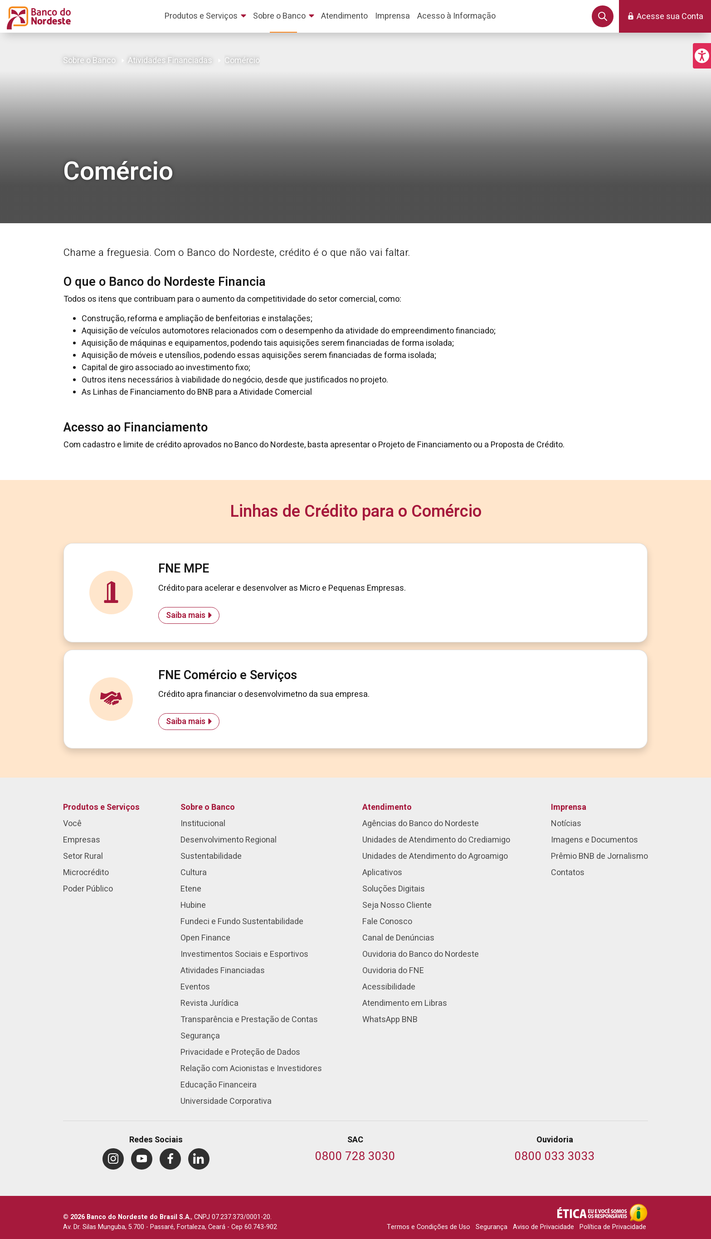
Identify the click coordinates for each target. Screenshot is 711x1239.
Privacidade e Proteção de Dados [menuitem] (240, 1052)
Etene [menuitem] (190, 889)
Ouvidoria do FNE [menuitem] (393, 971)
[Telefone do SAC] (355, 1157)
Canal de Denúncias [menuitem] (398, 938)
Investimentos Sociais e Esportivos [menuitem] (244, 954)
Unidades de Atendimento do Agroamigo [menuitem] (435, 856)
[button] (702, 56)
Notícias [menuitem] (566, 824)
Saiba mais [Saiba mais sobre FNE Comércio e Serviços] (185, 721)
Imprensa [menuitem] (568, 807)
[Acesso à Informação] (638, 1212)
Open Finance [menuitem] (205, 938)
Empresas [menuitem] (81, 840)
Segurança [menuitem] (200, 1036)
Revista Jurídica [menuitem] (209, 1003)
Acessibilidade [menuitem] (388, 987)
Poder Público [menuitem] (88, 889)
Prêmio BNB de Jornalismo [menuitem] (599, 856)
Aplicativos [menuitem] (382, 873)
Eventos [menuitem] (195, 987)
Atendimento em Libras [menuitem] (404, 1003)
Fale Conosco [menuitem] (387, 922)
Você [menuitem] (72, 824)
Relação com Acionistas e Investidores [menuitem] (251, 1069)
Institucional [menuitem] (202, 824)
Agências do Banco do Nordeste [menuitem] (420, 824)
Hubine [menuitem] (193, 905)
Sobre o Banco (89, 60)
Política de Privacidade (613, 1227)
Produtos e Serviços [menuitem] (101, 807)
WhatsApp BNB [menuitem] (390, 1020)
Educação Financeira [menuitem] (218, 1085)
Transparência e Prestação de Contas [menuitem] (249, 1020)
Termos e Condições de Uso (428, 1227)
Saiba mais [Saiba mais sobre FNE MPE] (185, 615)
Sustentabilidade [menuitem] (211, 856)
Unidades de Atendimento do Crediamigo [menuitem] (436, 840)
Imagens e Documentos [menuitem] (594, 840)
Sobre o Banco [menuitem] (207, 807)
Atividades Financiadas (170, 60)
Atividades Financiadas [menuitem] (222, 971)
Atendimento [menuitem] (387, 807)
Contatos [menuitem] (567, 873)
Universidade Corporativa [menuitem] (226, 1101)
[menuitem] (207, 16)
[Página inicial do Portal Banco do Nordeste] (37, 16)
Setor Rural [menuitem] (83, 856)
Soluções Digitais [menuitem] (393, 889)
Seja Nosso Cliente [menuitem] (397, 905)
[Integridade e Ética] (593, 1212)
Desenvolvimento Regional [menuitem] (228, 840)
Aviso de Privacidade (543, 1227)
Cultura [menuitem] (193, 873)
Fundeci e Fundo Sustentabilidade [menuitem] (241, 922)
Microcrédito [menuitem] (86, 873)
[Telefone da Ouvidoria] (555, 1157)
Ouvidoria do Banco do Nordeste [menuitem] (420, 954)
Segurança (491, 1227)
